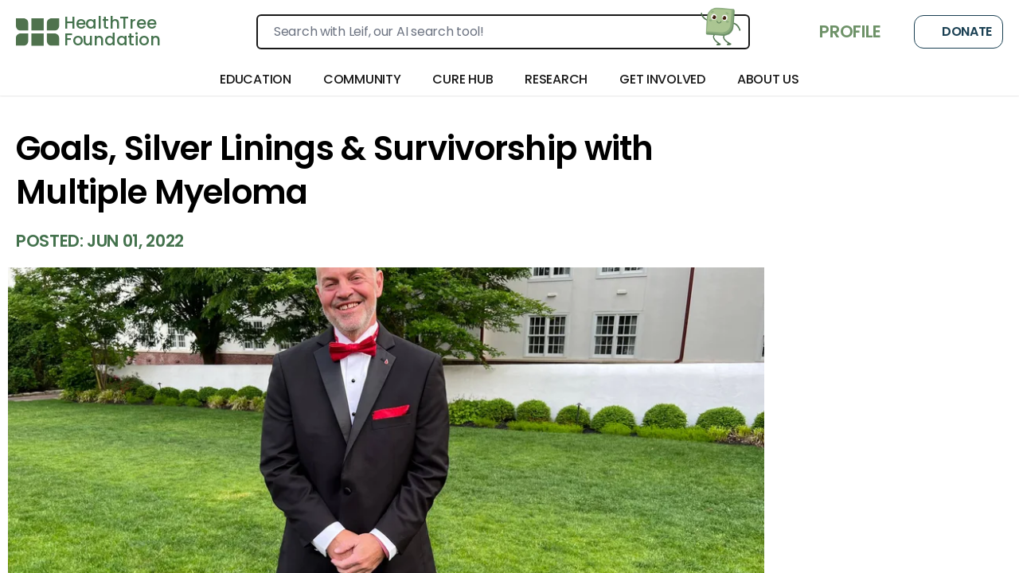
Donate (958, 31)
